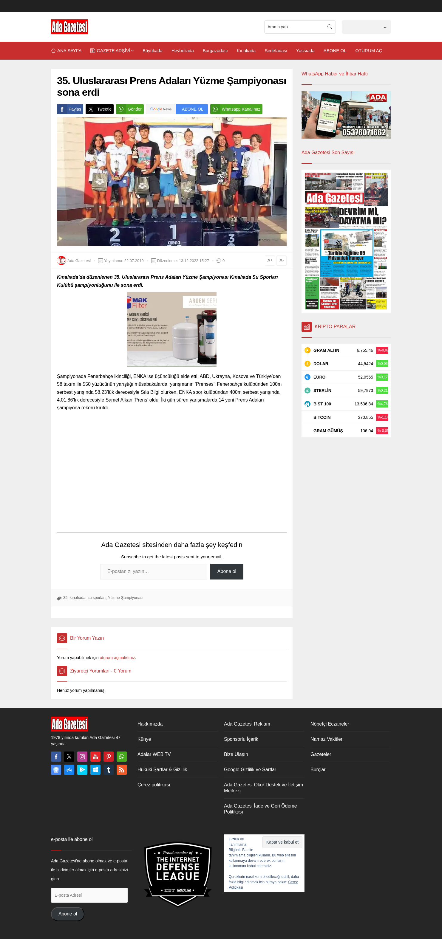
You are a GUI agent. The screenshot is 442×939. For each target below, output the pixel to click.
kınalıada (78, 597)
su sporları (97, 597)
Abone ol (226, 571)
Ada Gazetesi (79, 260)
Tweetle (99, 109)
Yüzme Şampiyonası (125, 597)
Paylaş (69, 109)
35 (65, 597)
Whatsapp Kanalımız (235, 109)
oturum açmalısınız (117, 657)
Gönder (129, 109)
